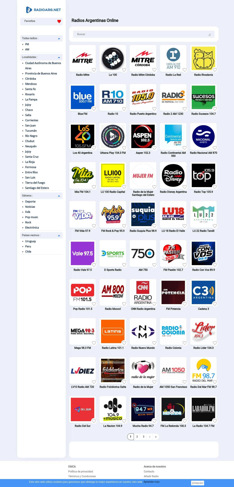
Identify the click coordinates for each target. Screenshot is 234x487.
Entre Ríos (31, 172)
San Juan (30, 125)
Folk (27, 212)
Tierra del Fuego (35, 182)
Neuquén (31, 146)
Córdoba (30, 78)
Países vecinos (31, 235)
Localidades (29, 57)
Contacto (149, 471)
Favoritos (43, 21)
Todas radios (30, 38)
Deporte (30, 201)
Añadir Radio (151, 476)
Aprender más (151, 481)
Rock (28, 222)
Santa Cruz (32, 156)
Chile (28, 251)
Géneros (27, 195)
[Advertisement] (144, 8)
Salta (28, 115)
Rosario (30, 94)
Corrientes (31, 120)
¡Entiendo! (197, 483)
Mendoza (31, 84)
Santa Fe (30, 89)
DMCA (72, 466)
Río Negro (31, 136)
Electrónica (32, 227)
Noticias (30, 207)
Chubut (29, 141)
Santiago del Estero (37, 188)
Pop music (31, 217)
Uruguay (30, 241)
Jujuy (28, 104)
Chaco (29, 110)
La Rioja (30, 162)
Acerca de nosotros (155, 466)
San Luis (30, 177)
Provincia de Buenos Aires (41, 73)
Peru (28, 246)
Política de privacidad (80, 471)
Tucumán (31, 130)
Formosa (30, 167)
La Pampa (31, 99)
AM (27, 49)
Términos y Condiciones (82, 476)
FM (27, 44)
